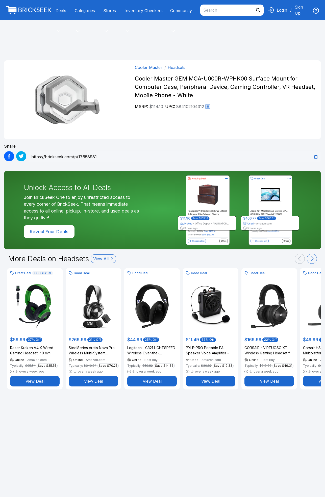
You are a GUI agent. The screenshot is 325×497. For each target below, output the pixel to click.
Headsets (176, 67)
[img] (316, 11)
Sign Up (299, 10)
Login (282, 10)
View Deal (35, 381)
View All (103, 258)
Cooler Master (148, 67)
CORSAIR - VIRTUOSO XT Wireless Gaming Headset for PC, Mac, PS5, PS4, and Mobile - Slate (268, 351)
